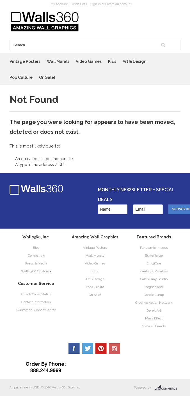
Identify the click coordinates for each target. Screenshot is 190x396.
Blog (36, 248)
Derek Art (153, 310)
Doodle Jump (154, 295)
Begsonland (154, 287)
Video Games (89, 61)
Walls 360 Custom (35, 271)
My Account (59, 4)
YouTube (114, 348)
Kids (112, 61)
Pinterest (101, 348)
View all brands (154, 326)
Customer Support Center (36, 310)
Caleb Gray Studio (154, 279)
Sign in (95, 4)
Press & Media (36, 263)
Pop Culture (21, 77)
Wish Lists (79, 4)
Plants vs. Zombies (153, 271)
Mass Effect (154, 318)
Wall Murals (58, 61)
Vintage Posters (25, 61)
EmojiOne (153, 263)
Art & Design (134, 61)
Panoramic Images (154, 248)
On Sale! (47, 77)
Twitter (87, 348)
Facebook (74, 348)
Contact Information (36, 302)
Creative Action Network (153, 303)
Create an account (118, 4)
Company (35, 255)
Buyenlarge (154, 255)
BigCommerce (167, 388)
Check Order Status (36, 294)
